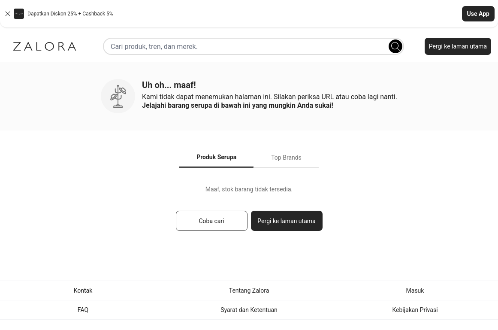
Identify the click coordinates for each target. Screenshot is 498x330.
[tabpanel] (249, 212)
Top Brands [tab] (286, 157)
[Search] (395, 46)
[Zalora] (44, 46)
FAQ (83, 309)
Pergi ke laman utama (458, 46)
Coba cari (211, 221)
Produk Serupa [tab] (216, 157)
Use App (478, 13)
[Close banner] (7, 13)
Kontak (83, 290)
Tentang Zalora (249, 290)
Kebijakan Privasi (415, 309)
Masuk (415, 290)
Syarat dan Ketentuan (249, 309)
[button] (249, 13)
